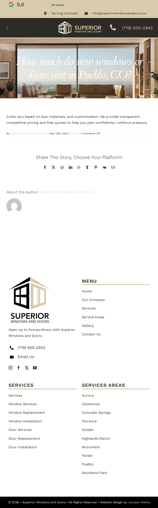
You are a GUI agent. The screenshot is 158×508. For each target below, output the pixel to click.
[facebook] (19, 368)
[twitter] (27, 368)
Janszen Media (139, 502)
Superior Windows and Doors (28, 133)
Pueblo (75, 133)
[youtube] (35, 368)
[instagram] (10, 368)
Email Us (26, 356)
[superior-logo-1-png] (30, 278)
